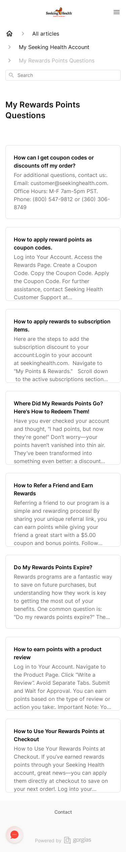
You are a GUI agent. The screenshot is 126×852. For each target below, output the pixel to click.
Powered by (63, 840)
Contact (63, 812)
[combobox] (63, 75)
